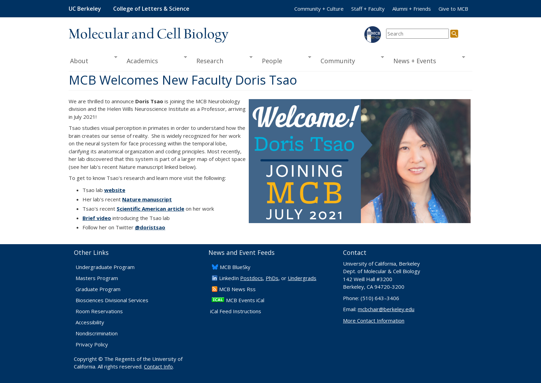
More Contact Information (373, 320)
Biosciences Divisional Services (112, 300)
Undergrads (302, 278)
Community (350, 60)
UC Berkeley (85, 8)
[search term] (417, 34)
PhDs (272, 278)
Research (222, 60)
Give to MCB (453, 8)
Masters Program (97, 278)
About (93, 60)
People (284, 60)
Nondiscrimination (97, 333)
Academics (154, 60)
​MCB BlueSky (235, 267)
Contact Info (158, 366)
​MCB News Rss (237, 289)
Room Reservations (99, 311)
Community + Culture (319, 8)
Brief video (96, 217)
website (114, 189)
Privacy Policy (92, 344)
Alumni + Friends (411, 8)
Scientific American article (150, 208)
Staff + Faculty (368, 8)
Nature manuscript (147, 199)
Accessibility (90, 322)
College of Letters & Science (151, 8)
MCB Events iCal (245, 300)
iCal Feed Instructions (235, 311)
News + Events (427, 60)
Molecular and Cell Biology (148, 34)
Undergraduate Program (105, 267)
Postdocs (251, 278)
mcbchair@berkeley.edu (386, 309)
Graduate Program (98, 289)
